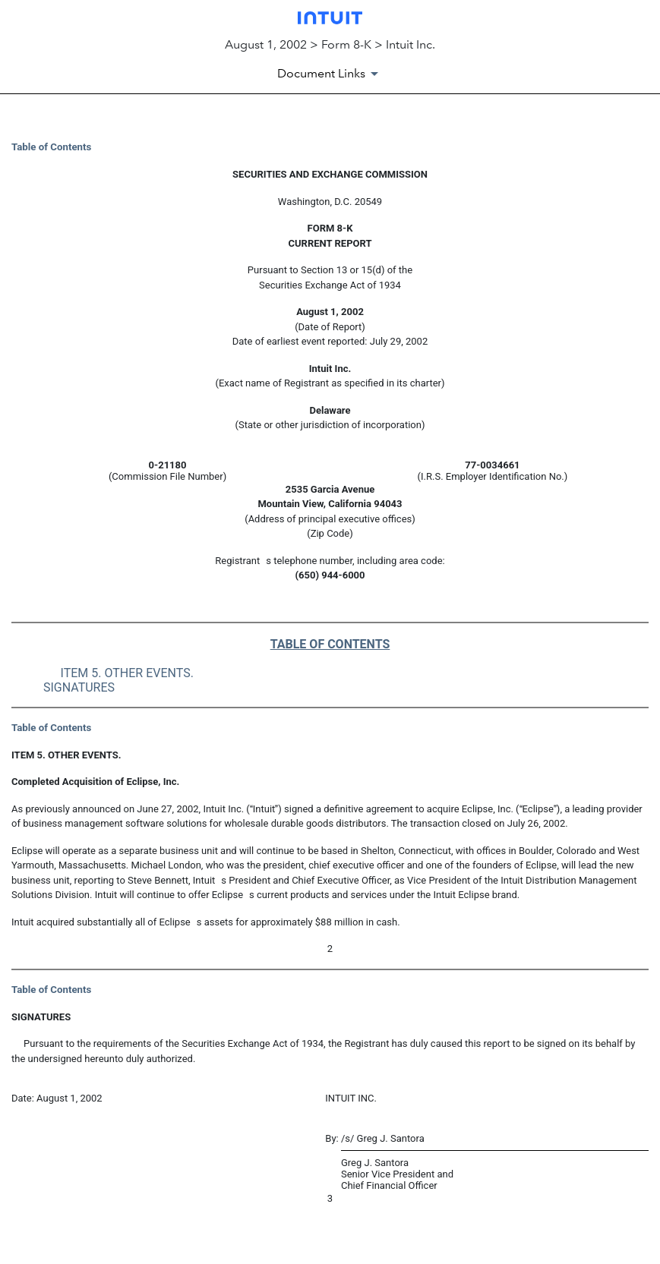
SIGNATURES (79, 687)
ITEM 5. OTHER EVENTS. (127, 673)
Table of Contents (51, 147)
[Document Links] (330, 73)
